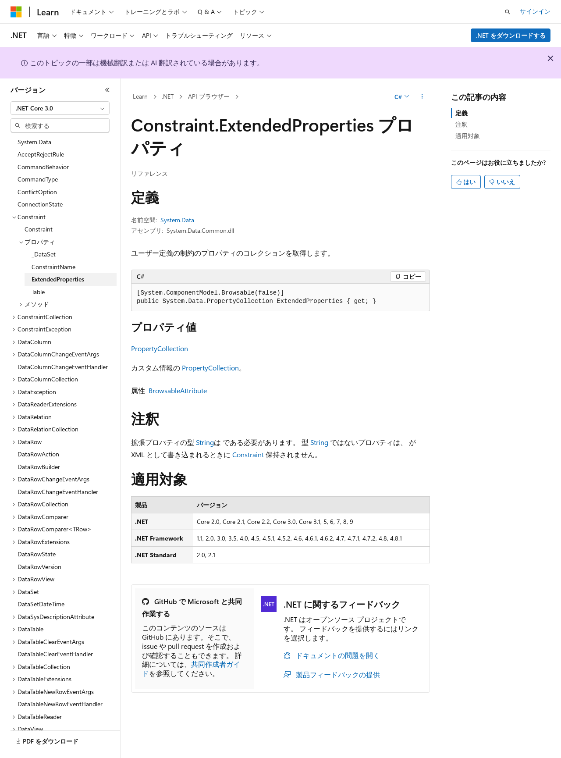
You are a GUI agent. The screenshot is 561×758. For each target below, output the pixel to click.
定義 (461, 113)
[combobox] (60, 108)
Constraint (248, 454)
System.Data (177, 220)
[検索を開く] (507, 12)
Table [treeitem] (38, 292)
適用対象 (467, 136)
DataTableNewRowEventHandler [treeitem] (60, 704)
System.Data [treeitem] (34, 142)
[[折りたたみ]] (107, 90)
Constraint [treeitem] (39, 229)
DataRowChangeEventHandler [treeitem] (58, 492)
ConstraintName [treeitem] (53, 267)
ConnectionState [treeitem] (40, 204)
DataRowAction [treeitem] (38, 454)
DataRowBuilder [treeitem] (39, 467)
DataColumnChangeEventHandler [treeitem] (63, 367)
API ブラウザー (209, 96)
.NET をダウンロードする (511, 35)
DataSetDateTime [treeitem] (41, 604)
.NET (168, 96)
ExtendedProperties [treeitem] (58, 279)
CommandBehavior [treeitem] (43, 167)
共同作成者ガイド (191, 668)
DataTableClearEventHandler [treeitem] (55, 654)
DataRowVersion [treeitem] (39, 566)
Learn (140, 96)
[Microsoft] (16, 12)
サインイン (535, 11)
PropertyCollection (159, 348)
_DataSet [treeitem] (44, 254)
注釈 (461, 124)
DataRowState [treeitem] (37, 554)
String (205, 442)
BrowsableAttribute (178, 390)
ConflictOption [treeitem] (37, 192)
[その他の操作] (422, 97)
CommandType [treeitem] (38, 179)
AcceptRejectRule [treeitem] (41, 154)
